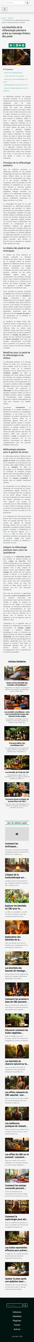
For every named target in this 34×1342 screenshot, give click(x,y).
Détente (10, 18)
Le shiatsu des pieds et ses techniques (14, 76)
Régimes (17, 1320)
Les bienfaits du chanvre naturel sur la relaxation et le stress (16, 1064)
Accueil (3, 18)
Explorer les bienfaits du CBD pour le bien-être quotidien (15, 909)
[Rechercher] (15, 2)
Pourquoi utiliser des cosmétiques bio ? (17, 744)
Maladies (17, 1316)
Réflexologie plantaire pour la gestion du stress (16, 85)
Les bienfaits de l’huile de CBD (17, 772)
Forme (17, 1325)
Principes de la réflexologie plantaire (13, 73)
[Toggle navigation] (4, 9)
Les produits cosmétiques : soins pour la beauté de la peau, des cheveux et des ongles (17, 714)
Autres (17, 1329)
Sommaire (9, 69)
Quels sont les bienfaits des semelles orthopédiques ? (17, 684)
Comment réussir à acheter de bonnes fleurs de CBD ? (17, 800)
